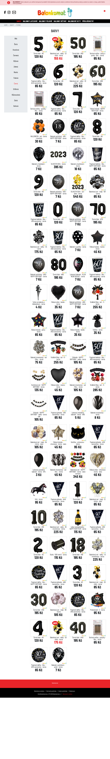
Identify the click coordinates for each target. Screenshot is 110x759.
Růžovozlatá (16, 95)
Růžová (15, 61)
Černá (16, 83)
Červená (16, 55)
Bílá (16, 38)
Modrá (16, 72)
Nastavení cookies (67, 694)
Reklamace (72, 691)
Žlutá (16, 44)
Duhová (15, 106)
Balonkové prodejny (39, 691)
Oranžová (16, 50)
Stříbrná (16, 89)
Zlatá (16, 100)
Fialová (15, 78)
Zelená (16, 66)
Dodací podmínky (62, 691)
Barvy (12, 25)
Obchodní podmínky (51, 691)
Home (6, 25)
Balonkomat (55, 683)
